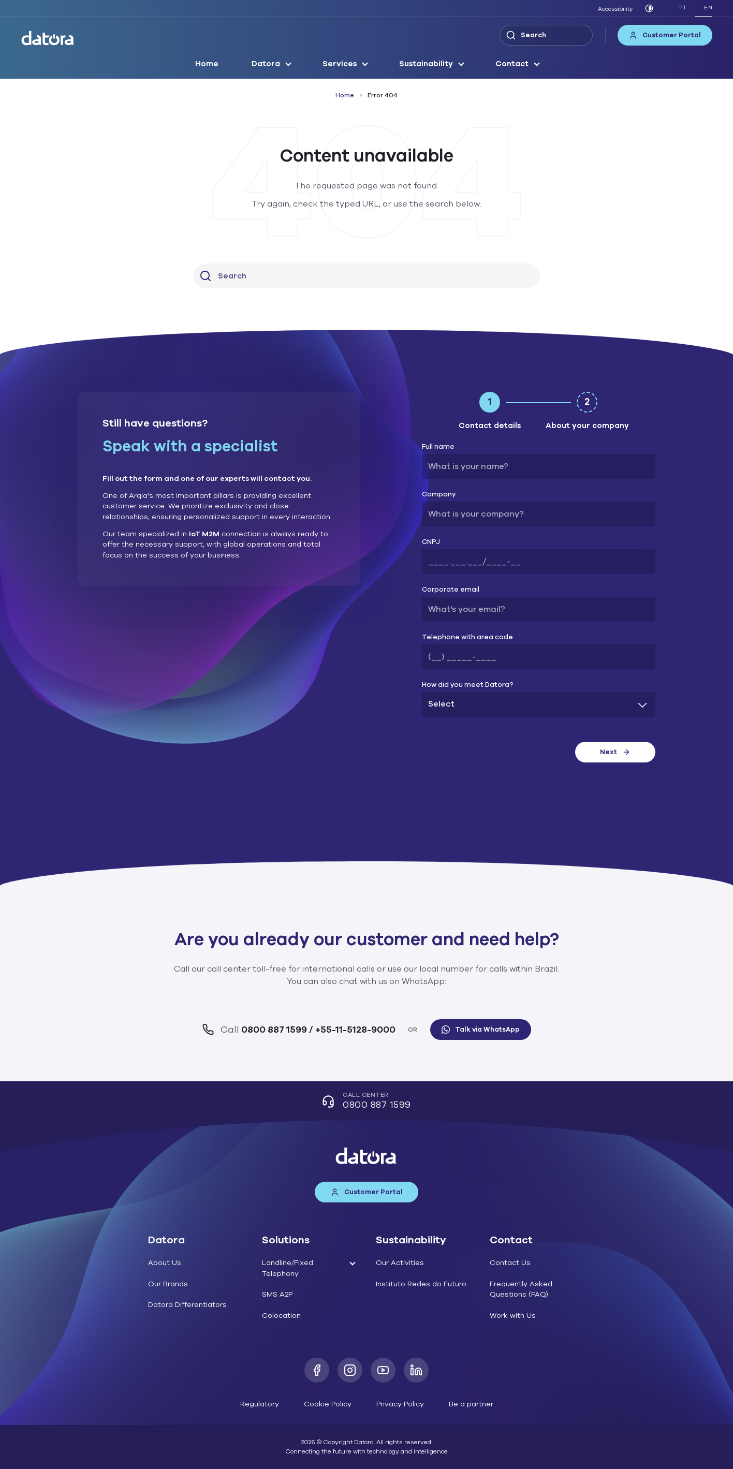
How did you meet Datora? (468, 685)
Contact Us (510, 1263)
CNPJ (431, 542)
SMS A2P (277, 1294)
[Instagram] (350, 1370)
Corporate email (450, 589)
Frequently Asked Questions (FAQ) (521, 1289)
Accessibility (615, 9)
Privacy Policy (400, 1404)
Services (339, 63)
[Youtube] (383, 1370)
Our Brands (168, 1284)
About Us (164, 1263)
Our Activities (400, 1263)
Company (439, 494)
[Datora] (48, 38)
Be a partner (471, 1404)
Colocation (281, 1315)
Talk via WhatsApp (481, 1029)
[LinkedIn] (416, 1370)
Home (206, 63)
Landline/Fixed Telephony (287, 1268)
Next (615, 752)
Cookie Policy (327, 1404)
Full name (438, 447)
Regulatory (259, 1404)
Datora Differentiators (187, 1305)
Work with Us (513, 1315)
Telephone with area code (467, 637)
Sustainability (426, 63)
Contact (512, 63)
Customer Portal (665, 35)
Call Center (366, 1102)
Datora (266, 63)
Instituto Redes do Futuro (421, 1284)
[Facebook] (316, 1370)
